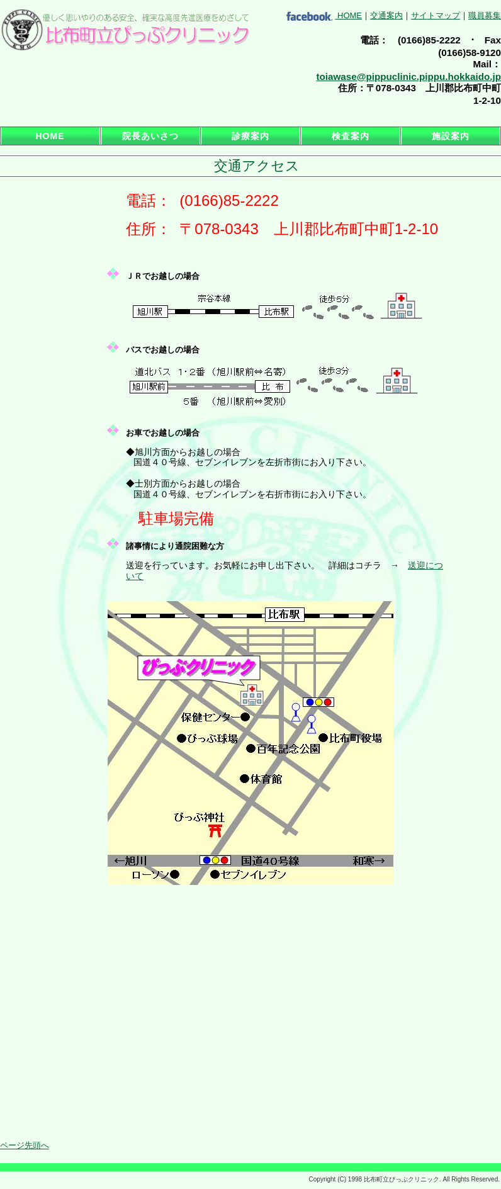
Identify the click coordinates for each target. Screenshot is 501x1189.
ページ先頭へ (24, 1145)
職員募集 (484, 15)
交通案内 (386, 15)
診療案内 (250, 136)
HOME (349, 15)
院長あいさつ (150, 136)
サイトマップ (435, 15)
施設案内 (451, 136)
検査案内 (350, 136)
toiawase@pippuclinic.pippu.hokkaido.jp (408, 76)
